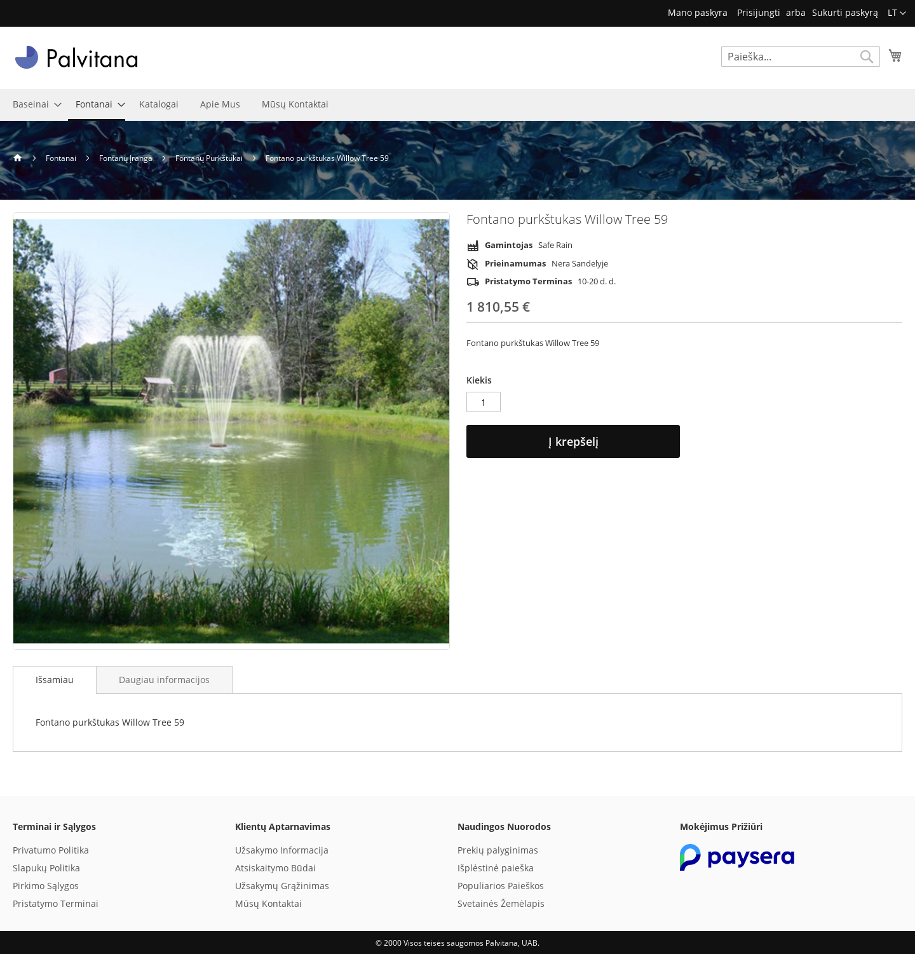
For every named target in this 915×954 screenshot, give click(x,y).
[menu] (457, 105)
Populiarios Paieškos (501, 886)
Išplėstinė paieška (496, 868)
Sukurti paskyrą (845, 12)
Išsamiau (55, 680)
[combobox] (800, 56)
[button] (897, 13)
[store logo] (76, 57)
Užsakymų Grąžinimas (282, 886)
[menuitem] (33, 104)
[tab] (55, 680)
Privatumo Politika (51, 850)
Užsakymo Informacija (282, 850)
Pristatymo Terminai (55, 903)
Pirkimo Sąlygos (46, 886)
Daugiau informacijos (164, 680)
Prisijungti (758, 12)
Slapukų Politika (46, 868)
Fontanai (62, 158)
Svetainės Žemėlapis (501, 903)
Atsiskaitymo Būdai (275, 868)
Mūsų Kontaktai (268, 903)
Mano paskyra (698, 12)
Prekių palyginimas (498, 850)
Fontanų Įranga (126, 158)
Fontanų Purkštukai (210, 158)
